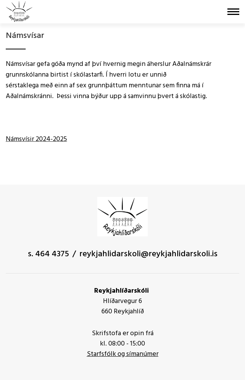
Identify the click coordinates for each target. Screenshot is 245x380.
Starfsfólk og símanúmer (122, 354)
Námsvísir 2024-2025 (36, 139)
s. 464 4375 (48, 254)
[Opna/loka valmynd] (233, 11)
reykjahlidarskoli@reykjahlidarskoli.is (148, 254)
